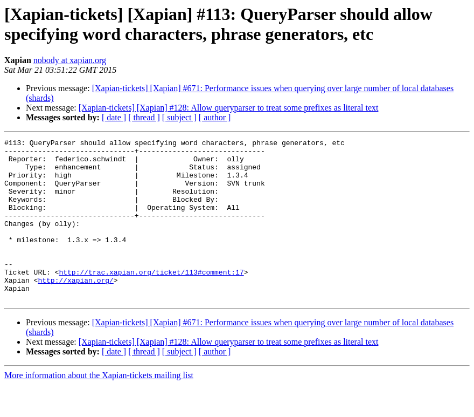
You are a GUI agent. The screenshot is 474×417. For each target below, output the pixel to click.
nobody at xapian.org (69, 60)
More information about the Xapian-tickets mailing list (98, 407)
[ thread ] (144, 117)
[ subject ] (179, 117)
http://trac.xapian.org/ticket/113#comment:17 (151, 299)
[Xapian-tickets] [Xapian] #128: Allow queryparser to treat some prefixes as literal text (229, 107)
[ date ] (114, 117)
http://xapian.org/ (75, 309)
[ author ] (215, 117)
